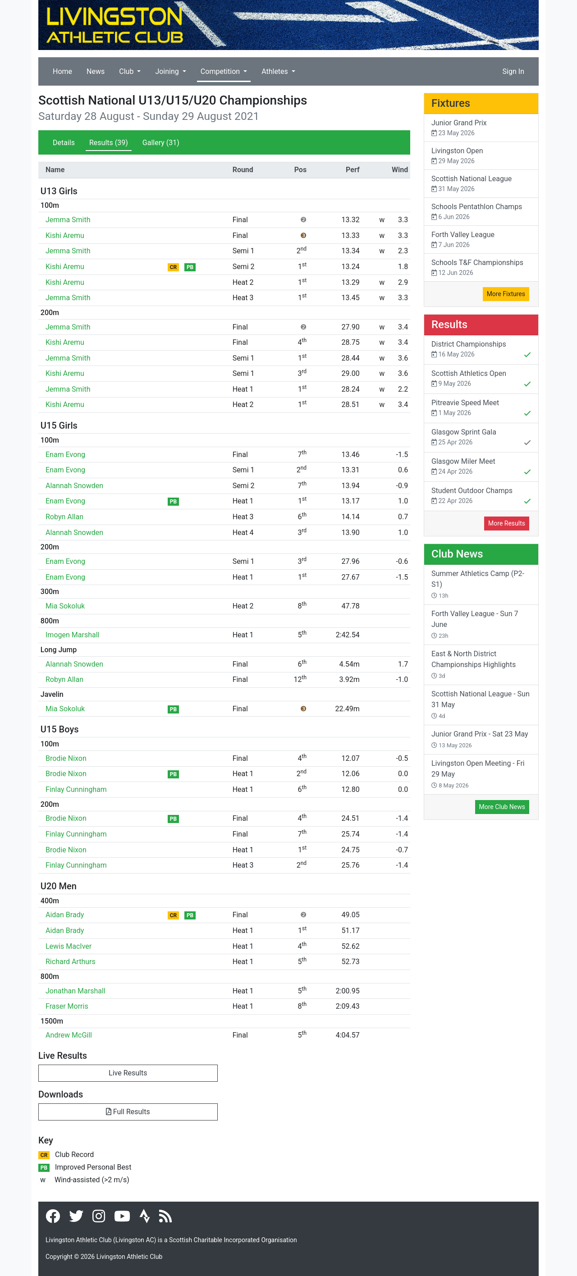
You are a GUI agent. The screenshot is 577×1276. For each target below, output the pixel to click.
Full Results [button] (128, 1111)
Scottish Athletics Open (481, 379)
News (96, 71)
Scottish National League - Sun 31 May (480, 704)
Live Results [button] (128, 1073)
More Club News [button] (502, 806)
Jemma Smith (68, 219)
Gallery (160, 142)
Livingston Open (481, 156)
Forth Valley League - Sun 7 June (474, 624)
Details (64, 142)
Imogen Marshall (72, 635)
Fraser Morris (67, 1006)
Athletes (275, 71)
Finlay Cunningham (76, 789)
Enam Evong (65, 454)
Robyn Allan (64, 516)
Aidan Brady (65, 914)
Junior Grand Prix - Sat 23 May (479, 739)
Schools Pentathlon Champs (481, 212)
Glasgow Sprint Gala (481, 438)
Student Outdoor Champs (481, 496)
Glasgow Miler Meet (481, 467)
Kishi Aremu (65, 235)
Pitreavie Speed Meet (481, 408)
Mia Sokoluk (65, 606)
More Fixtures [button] (506, 293)
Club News (457, 554)
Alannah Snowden (74, 485)
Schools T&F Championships (481, 268)
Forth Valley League (481, 240)
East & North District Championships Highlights (473, 664)
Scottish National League (481, 184)
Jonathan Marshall (75, 991)
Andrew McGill (69, 1035)
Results (108, 142)
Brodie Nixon (66, 758)
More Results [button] (506, 523)
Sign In (513, 71)
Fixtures (450, 103)
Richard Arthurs (71, 961)
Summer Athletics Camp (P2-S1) (477, 584)
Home (62, 71)
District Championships (481, 350)
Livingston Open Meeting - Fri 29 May (478, 774)
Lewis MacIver (69, 946)
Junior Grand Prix (481, 128)
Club (127, 71)
